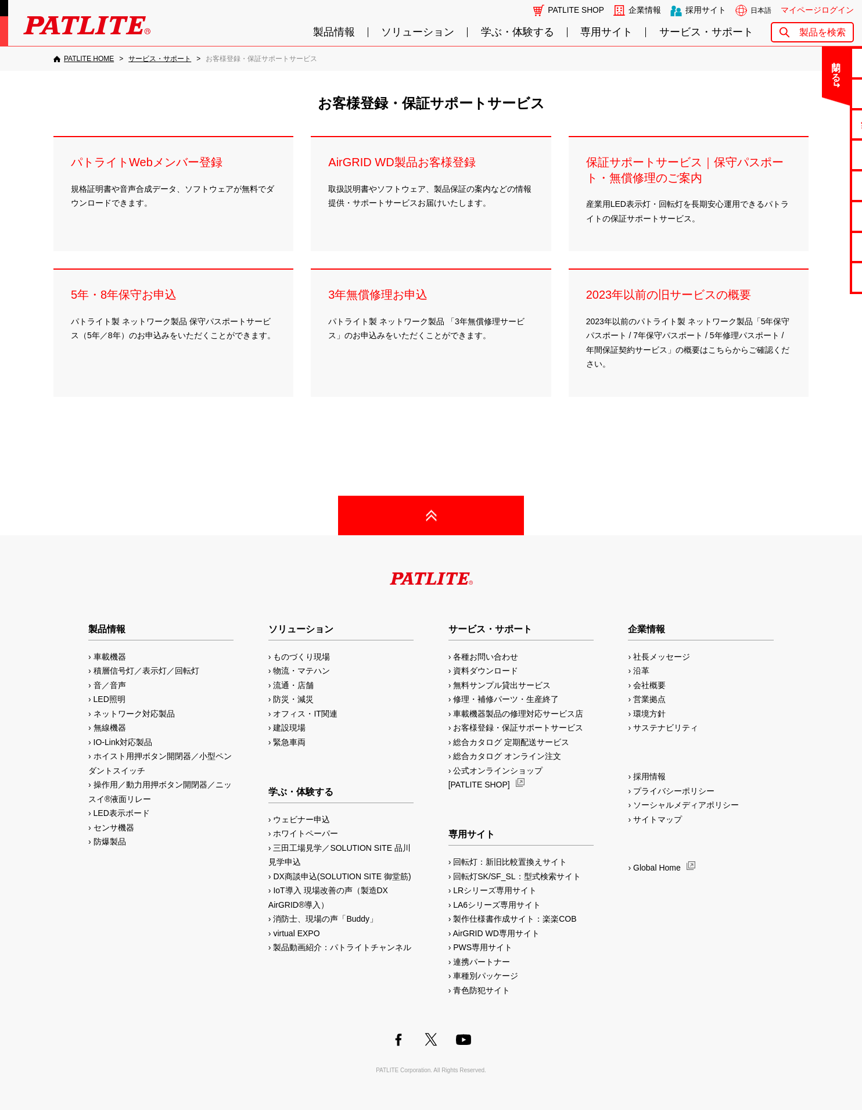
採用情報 (649, 776)
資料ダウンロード (485, 670)
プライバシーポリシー (673, 791)
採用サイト (705, 10)
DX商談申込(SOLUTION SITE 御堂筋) (342, 876)
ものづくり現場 (301, 656)
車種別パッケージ (485, 975)
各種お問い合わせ (485, 656)
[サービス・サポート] (159, 59)
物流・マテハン (301, 670)
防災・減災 (293, 699)
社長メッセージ (661, 656)
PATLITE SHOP (576, 10)
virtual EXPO (296, 933)
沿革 (641, 670)
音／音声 (110, 685)
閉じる (757, 66)
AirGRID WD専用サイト (495, 933)
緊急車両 (289, 742)
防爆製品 (110, 841)
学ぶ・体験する (517, 32)
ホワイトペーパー (305, 833)
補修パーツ (816, 247)
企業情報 (644, 10)
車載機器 (110, 656)
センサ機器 (114, 827)
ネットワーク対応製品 (134, 713)
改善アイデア (816, 277)
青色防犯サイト (481, 990)
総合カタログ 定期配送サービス (511, 742)
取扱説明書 (816, 185)
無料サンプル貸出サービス (502, 685)
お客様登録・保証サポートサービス (518, 727)
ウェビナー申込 (301, 819)
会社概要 (649, 685)
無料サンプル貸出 (816, 124)
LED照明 (109, 699)
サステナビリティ (665, 727)
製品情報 (334, 32)
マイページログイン (817, 10)
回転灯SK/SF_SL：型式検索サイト (516, 876)
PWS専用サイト (482, 947)
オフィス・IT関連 (305, 713)
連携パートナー (481, 961)
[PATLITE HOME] (83, 58)
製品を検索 (822, 32)
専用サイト (606, 32)
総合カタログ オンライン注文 (507, 756)
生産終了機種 (816, 216)
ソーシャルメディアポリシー (686, 805)
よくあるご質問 (816, 93)
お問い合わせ (816, 62)
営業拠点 (649, 699)
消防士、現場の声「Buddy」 (325, 918)
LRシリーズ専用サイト (495, 890)
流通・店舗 (293, 685)
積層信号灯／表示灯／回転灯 (146, 670)
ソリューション (417, 32)
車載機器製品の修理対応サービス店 (518, 713)
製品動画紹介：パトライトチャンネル (342, 947)
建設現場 (289, 727)
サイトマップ (657, 819)
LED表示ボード (122, 813)
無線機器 (110, 727)
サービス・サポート (706, 32)
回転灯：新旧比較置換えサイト (510, 861)
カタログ (816, 154)
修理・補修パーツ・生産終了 (506, 699)
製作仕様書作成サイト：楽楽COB (514, 918)
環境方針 (649, 713)
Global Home (657, 867)
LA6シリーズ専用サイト (497, 905)
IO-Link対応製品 (123, 742)
